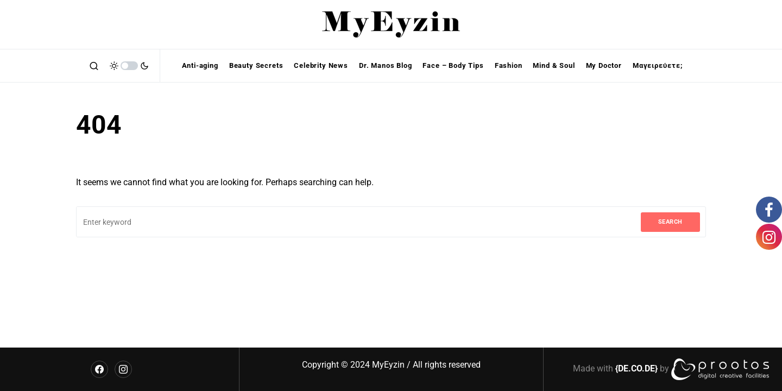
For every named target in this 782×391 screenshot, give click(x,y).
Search (670, 221)
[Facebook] (99, 369)
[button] (94, 66)
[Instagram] (123, 369)
